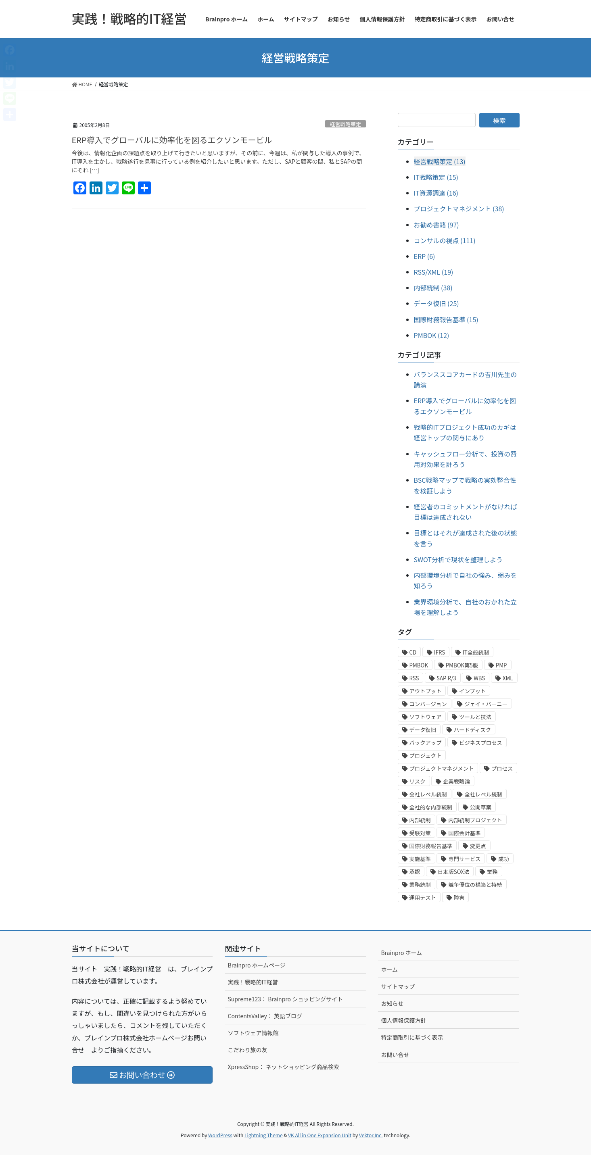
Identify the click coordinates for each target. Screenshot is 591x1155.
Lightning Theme (263, 1135)
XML (508, 678)
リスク (417, 781)
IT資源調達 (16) (436, 193)
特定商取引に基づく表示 (412, 1037)
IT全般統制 (476, 652)
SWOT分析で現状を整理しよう (458, 559)
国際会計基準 (464, 833)
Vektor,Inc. (371, 1135)
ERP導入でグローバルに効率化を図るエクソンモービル (172, 140)
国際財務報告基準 (431, 846)
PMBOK (418, 665)
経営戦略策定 (345, 124)
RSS (414, 678)
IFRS (439, 652)
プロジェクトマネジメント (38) (459, 208)
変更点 (478, 846)
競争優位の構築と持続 (475, 884)
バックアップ (425, 742)
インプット (472, 691)
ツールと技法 (475, 717)
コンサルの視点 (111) (445, 240)
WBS (479, 678)
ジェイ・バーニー (485, 704)
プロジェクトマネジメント (441, 768)
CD (413, 652)
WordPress (220, 1135)
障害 (459, 897)
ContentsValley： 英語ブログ (265, 1016)
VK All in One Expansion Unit (319, 1135)
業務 (492, 872)
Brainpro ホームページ (256, 965)
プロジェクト (425, 755)
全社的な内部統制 (431, 807)
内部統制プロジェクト (475, 820)
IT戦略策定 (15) (436, 177)
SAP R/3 (446, 678)
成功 (503, 859)
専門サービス (464, 859)
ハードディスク (472, 730)
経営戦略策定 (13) (440, 161)
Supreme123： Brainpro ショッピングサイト (285, 999)
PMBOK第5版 (462, 665)
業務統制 (420, 884)
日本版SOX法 (454, 872)
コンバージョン (428, 704)
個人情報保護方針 (403, 1020)
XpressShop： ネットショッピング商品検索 (283, 1067)
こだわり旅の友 (247, 1050)
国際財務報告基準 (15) (446, 319)
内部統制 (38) (433, 287)
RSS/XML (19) (433, 272)
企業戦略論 (456, 781)
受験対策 (420, 833)
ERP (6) (424, 256)
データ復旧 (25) (436, 303)
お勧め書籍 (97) (436, 224)
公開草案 (480, 807)
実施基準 (420, 859)
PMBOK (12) (431, 335)
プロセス (502, 768)
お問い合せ (395, 1055)
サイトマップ (398, 986)
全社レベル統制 (483, 794)
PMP (501, 665)
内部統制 (420, 820)
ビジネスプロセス (480, 742)
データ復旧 (422, 730)
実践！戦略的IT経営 (253, 982)
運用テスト (422, 897)
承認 (414, 872)
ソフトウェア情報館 (253, 1033)
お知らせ (392, 1003)
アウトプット (425, 691)
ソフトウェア (425, 717)
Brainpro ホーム (401, 953)
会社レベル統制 (428, 794)
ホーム (389, 969)
